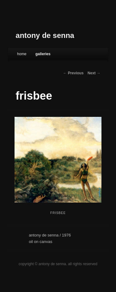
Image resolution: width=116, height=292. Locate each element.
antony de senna (45, 35)
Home (21, 54)
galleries (42, 54)
